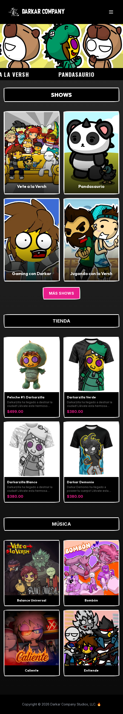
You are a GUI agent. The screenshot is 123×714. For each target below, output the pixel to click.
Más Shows (61, 293)
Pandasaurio (79, 74)
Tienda (62, 321)
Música (61, 524)
